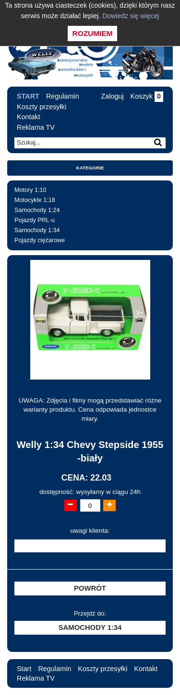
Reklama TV (36, 127)
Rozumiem (92, 33)
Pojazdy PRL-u (34, 220)
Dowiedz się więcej (130, 16)
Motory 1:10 (30, 190)
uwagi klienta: (90, 530)
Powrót (90, 588)
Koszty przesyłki (41, 107)
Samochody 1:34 (37, 230)
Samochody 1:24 (37, 210)
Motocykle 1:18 (34, 200)
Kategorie (90, 167)
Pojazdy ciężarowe (39, 240)
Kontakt (28, 117)
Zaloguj (112, 96)
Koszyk (147, 96)
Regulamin (62, 96)
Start (28, 96)
